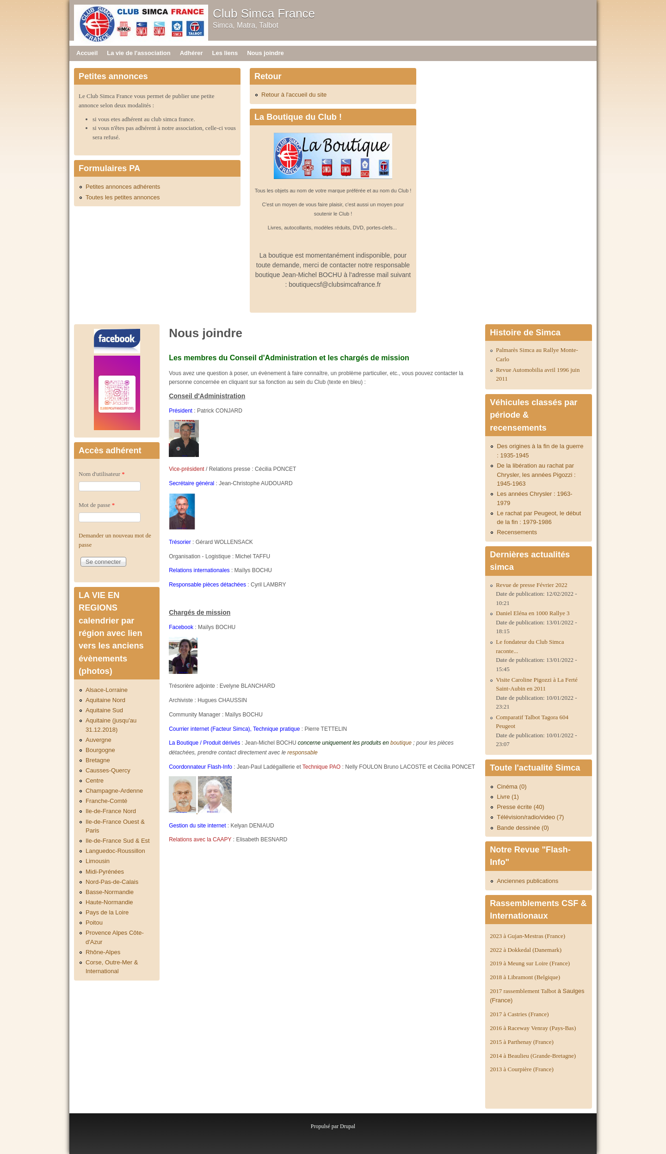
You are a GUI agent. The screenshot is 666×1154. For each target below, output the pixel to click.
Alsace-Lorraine (107, 689)
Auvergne (98, 739)
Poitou (94, 922)
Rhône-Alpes (103, 952)
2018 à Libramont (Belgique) (525, 977)
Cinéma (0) (511, 786)
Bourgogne (100, 750)
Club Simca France (264, 13)
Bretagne (98, 760)
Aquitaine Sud (104, 710)
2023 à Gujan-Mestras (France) (527, 935)
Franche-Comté (106, 800)
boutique (401, 743)
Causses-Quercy (108, 770)
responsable (302, 752)
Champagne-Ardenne (114, 790)
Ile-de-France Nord (111, 811)
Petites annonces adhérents (123, 186)
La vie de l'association (138, 52)
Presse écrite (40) (520, 806)
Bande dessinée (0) (523, 827)
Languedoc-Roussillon (115, 850)
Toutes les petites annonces (123, 197)
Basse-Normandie (110, 892)
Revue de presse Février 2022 (531, 584)
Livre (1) (508, 796)
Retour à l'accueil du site (294, 94)
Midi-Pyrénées (105, 871)
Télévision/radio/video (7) (530, 817)
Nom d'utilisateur (102, 473)
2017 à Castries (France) (519, 1014)
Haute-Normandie (109, 902)
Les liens (225, 52)
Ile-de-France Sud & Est (118, 840)
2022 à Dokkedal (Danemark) (526, 949)
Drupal (347, 1126)
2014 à (533, 1055)
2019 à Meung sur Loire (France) (530, 963)
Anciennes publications (527, 880)
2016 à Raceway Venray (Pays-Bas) (533, 1027)
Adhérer (191, 52)
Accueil (87, 52)
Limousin (98, 861)
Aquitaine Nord (105, 700)
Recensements (517, 532)
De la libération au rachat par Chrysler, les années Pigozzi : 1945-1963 (536, 474)
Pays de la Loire (107, 912)
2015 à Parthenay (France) (522, 1041)
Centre (95, 780)
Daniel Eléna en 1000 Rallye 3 (532, 613)
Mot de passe (97, 504)
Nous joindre (265, 52)
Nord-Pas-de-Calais (112, 881)
